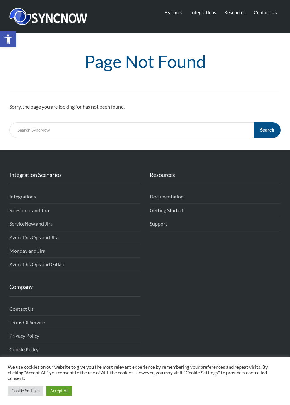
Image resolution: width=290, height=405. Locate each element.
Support (158, 224)
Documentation (167, 196)
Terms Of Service (27, 322)
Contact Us (265, 12)
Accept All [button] (59, 390)
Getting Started (166, 210)
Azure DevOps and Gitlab (36, 264)
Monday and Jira (27, 251)
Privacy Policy (24, 336)
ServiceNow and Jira (31, 224)
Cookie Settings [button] (26, 390)
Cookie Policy (24, 349)
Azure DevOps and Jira (34, 237)
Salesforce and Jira (29, 210)
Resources (235, 12)
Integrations (203, 12)
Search (267, 130)
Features (173, 12)
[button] (8, 39)
